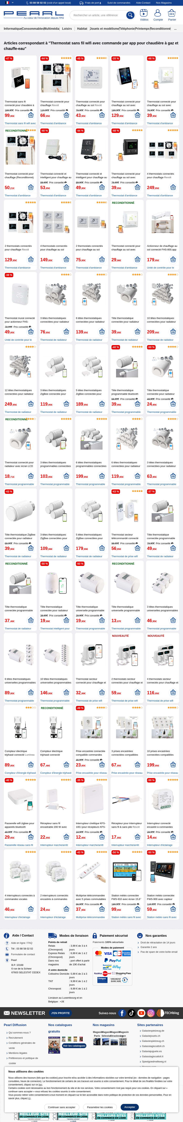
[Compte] (158, 15)
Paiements (108, 942)
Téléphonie (127, 28)
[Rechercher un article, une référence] (102, 15)
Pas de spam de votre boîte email (159, 951)
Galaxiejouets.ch (151, 1035)
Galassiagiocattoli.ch (153, 1046)
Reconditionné (160, 28)
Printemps (142, 28)
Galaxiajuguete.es (152, 1051)
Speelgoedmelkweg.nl (154, 1061)
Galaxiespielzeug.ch (153, 1041)
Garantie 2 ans (149, 947)
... (175, 28)
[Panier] (172, 15)
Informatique (13, 28)
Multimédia (51, 28)
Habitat (82, 28)
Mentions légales (18, 1053)
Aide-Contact (143, 2)
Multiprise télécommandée (90, 917)
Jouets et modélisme (104, 28)
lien (40, 1084)
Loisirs (67, 28)
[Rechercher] (130, 15)
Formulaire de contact (23, 954)
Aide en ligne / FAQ (21, 942)
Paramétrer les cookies (100, 1107)
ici (29, 1098)
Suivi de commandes (118, 2)
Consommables (33, 28)
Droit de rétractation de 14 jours (158, 942)
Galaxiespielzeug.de (153, 1030)
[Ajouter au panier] (30, 115)
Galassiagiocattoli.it (152, 1056)
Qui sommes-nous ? (20, 1032)
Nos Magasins (164, 2)
